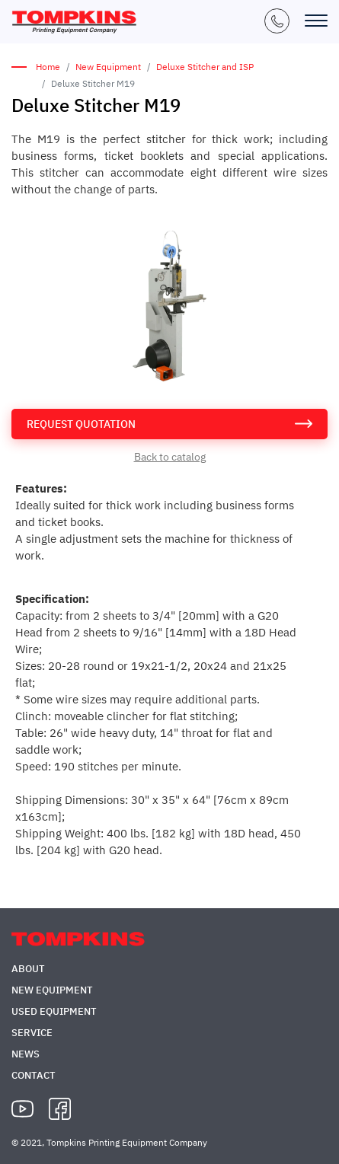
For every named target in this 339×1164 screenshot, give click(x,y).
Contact (33, 1075)
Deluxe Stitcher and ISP (205, 66)
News (25, 1054)
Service (32, 1032)
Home (48, 66)
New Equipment (108, 66)
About (28, 968)
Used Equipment (54, 1011)
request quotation (81, 424)
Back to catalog (170, 457)
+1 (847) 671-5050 (276, 20)
